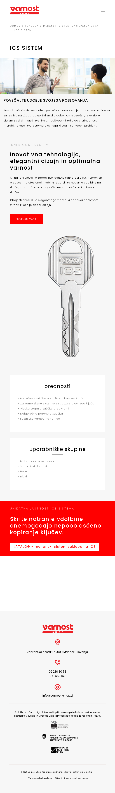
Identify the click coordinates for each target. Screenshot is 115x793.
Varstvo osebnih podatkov (40, 778)
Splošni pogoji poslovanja (76, 778)
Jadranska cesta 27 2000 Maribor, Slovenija (57, 652)
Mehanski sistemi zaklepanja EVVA (70, 25)
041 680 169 (57, 676)
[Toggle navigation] (102, 9)
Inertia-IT (90, 772)
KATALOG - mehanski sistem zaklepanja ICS (54, 546)
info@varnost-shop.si (58, 696)
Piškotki (58, 778)
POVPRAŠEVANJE (26, 219)
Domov (15, 25)
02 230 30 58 (57, 672)
